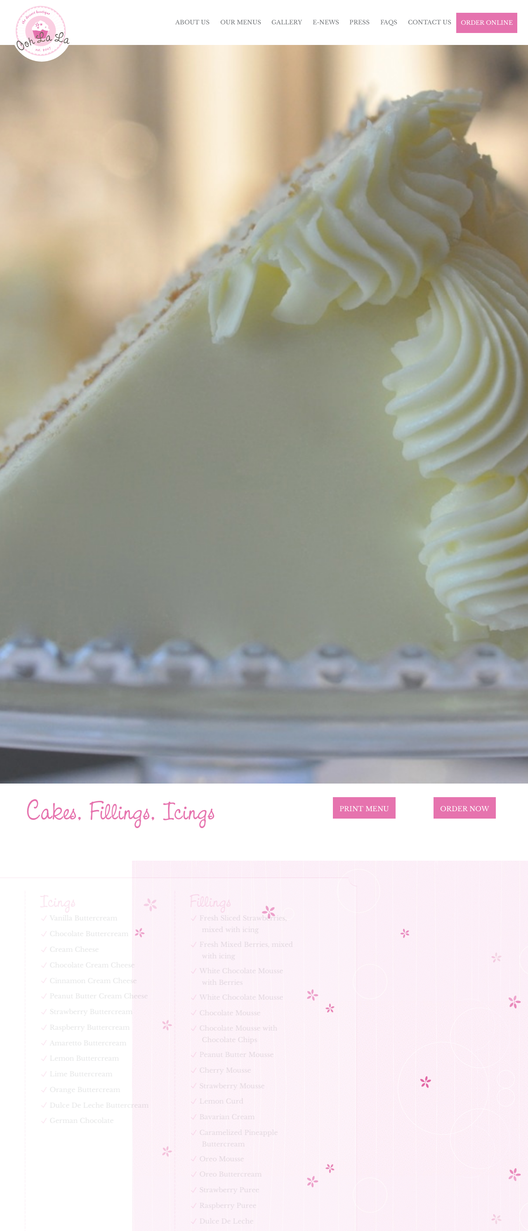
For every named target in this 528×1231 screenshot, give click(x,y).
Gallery (286, 22)
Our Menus (240, 22)
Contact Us (429, 22)
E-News (326, 22)
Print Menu (364, 809)
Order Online (487, 22)
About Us (192, 22)
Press (359, 22)
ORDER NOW (464, 809)
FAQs (388, 22)
